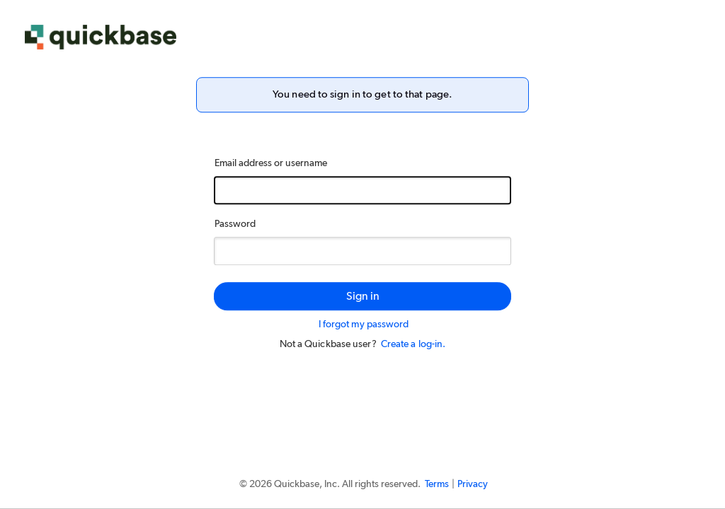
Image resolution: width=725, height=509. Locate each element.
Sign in (362, 296)
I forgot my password (364, 324)
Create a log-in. (413, 344)
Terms (437, 484)
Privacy (472, 484)
